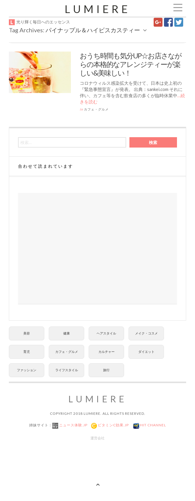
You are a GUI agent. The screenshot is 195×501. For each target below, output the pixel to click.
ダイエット (146, 351)
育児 (26, 351)
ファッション (26, 370)
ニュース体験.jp (72, 425)
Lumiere (98, 8)
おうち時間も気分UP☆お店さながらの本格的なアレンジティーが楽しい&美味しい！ (130, 64)
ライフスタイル (66, 370)
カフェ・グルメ (96, 109)
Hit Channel (152, 425)
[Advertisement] (97, 248)
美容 (26, 333)
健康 (66, 333)
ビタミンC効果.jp (113, 425)
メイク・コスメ (146, 333)
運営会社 (97, 438)
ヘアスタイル (106, 333)
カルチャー (106, 351)
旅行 (106, 370)
